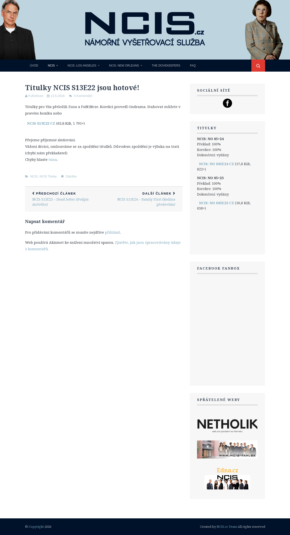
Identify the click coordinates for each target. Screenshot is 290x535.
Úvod (34, 65)
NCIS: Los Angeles (82, 65)
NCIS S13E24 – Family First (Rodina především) (143, 199)
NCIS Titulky (48, 176)
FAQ (193, 65)
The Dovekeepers (166, 65)
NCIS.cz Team (227, 526)
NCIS (51, 65)
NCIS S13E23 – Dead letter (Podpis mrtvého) (64, 199)
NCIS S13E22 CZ (41, 123)
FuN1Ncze (35, 96)
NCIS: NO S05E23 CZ (216, 203)
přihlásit (112, 232)
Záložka (71, 176)
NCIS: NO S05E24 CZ (216, 164)
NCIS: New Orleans (124, 65)
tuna (53, 159)
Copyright (36, 526)
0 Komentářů (83, 96)
